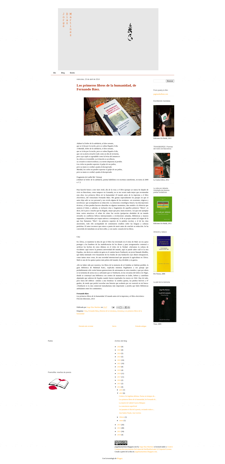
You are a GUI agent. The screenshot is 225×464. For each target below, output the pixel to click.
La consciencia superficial (128, 406)
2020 (119, 367)
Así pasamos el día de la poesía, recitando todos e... (136, 409)
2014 (119, 387)
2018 (119, 373)
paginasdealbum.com (160, 94)
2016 (119, 380)
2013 (119, 425)
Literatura (120, 311)
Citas (86, 311)
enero (121, 421)
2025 (119, 350)
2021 (119, 363)
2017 (119, 377)
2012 (119, 428)
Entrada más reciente (86, 326)
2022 (119, 360)
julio (121, 390)
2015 (119, 384)
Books (72, 73)
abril (121, 393)
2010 (119, 435)
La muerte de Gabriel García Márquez (132, 403)
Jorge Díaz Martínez (94, 307)
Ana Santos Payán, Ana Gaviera (130, 413)
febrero (122, 417)
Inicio (114, 326)
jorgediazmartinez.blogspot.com (126, 447)
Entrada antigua (140, 326)
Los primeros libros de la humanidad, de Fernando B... (138, 399)
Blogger (119, 458)
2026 (119, 347)
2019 (119, 370)
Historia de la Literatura (108, 311)
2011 (119, 431)
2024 (119, 353)
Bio (54, 73)
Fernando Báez (93, 311)
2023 (119, 357)
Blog (63, 73)
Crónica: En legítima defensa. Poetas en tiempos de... (137, 396)
